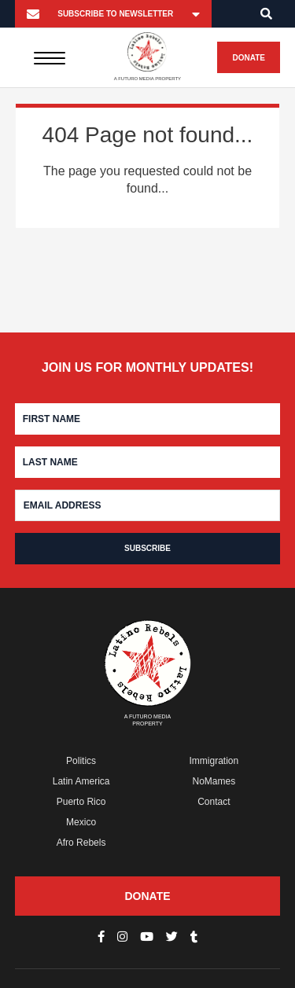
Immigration (214, 760)
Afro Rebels (81, 842)
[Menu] (50, 57)
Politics (81, 760)
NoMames (214, 781)
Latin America (81, 781)
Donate (248, 57)
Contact (213, 801)
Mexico (81, 822)
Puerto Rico (81, 801)
